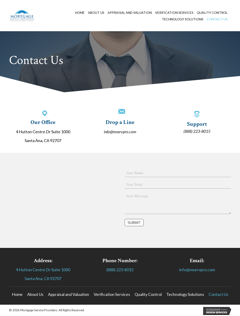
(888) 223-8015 (196, 131)
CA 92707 (52, 278)
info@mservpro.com (120, 131)
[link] (81, 12)
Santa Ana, (34, 278)
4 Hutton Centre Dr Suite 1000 (43, 269)
